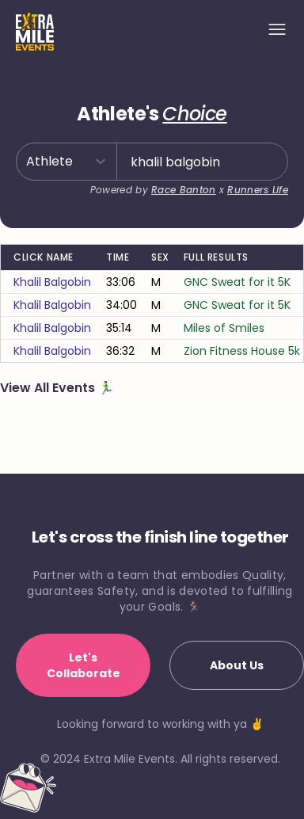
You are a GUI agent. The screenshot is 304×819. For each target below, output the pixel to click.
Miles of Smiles (224, 328)
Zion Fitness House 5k (242, 351)
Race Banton (183, 189)
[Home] (35, 32)
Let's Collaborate (83, 665)
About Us (237, 665)
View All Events (49, 388)
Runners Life (257, 189)
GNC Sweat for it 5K (237, 282)
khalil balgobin (52, 282)
